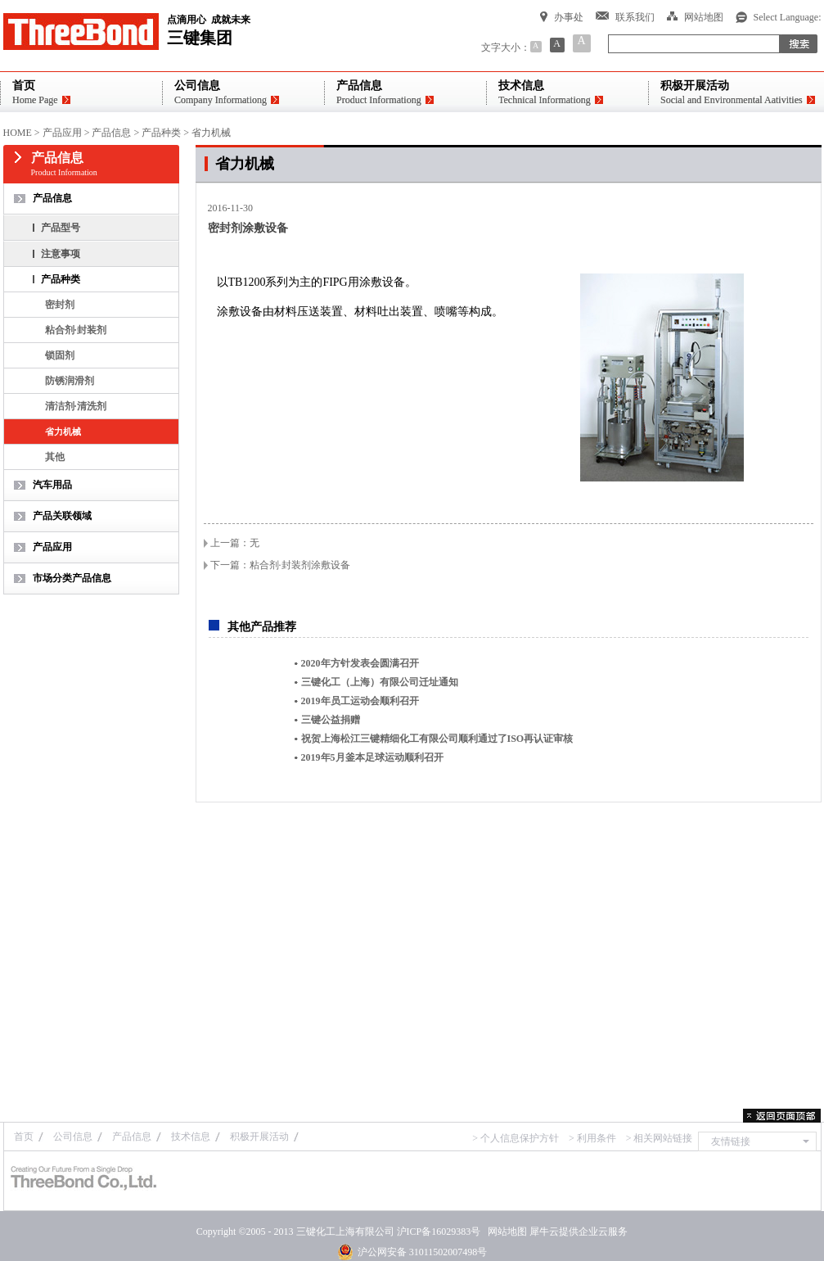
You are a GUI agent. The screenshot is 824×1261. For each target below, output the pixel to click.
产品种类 (161, 132)
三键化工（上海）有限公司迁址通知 (379, 682)
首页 (24, 1136)
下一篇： (280, 565)
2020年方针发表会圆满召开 (360, 663)
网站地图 (505, 1231)
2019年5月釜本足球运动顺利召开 (372, 757)
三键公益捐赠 (330, 719)
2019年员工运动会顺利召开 (360, 701)
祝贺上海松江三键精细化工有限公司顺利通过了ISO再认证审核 (437, 738)
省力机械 (211, 132)
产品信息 (111, 132)
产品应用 (62, 132)
